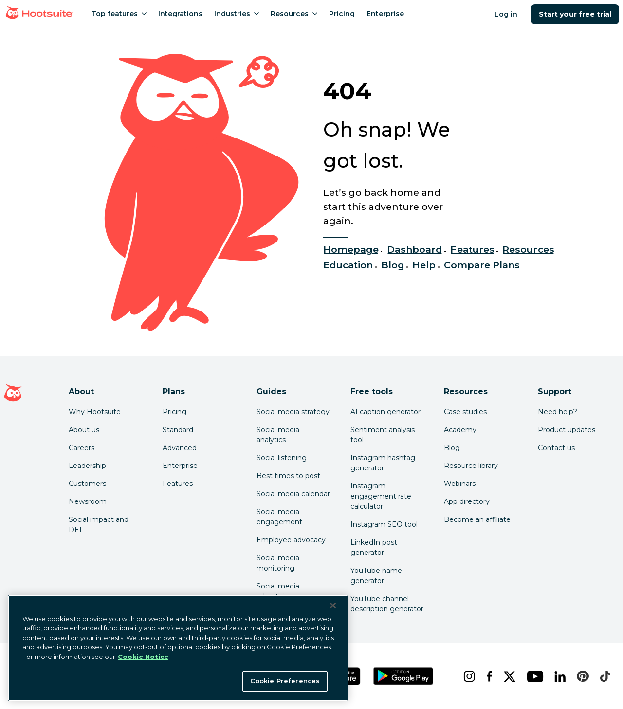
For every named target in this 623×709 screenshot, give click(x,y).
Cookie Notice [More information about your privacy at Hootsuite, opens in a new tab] (143, 656)
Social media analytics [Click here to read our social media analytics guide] (278, 434)
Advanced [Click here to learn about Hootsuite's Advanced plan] (180, 447)
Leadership (87, 465)
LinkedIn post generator (373, 547)
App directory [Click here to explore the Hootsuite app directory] (467, 501)
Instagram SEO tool (384, 524)
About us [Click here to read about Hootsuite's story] (84, 429)
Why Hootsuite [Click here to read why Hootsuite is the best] (95, 411)
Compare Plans (482, 265)
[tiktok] (603, 676)
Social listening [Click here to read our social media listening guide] (282, 457)
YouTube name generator (376, 575)
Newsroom (88, 501)
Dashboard (414, 249)
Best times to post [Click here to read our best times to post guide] (288, 475)
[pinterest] (580, 676)
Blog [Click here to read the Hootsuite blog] (452, 447)
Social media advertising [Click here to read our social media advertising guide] (278, 591)
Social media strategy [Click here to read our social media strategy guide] (293, 411)
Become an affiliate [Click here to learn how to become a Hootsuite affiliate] (477, 519)
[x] (507, 676)
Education (348, 265)
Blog (392, 265)
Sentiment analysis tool (382, 434)
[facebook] (487, 676)
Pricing (174, 411)
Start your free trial (575, 14)
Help (424, 265)
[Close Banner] (333, 605)
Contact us (556, 447)
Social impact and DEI (98, 524)
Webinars (460, 483)
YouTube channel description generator (386, 603)
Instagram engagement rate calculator (380, 496)
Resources (528, 249)
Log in (506, 14)
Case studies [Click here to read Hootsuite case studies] (465, 411)
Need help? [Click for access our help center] (557, 411)
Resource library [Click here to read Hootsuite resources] (471, 465)
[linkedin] (558, 676)
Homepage (351, 249)
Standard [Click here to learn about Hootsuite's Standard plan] (178, 429)
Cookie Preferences (285, 681)
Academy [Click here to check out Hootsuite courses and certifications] (460, 429)
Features (472, 249)
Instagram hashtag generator (382, 462)
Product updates (566, 429)
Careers (81, 447)
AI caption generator (385, 411)
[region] (178, 648)
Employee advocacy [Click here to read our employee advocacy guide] (291, 540)
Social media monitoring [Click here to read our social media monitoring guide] (278, 562)
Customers (87, 483)
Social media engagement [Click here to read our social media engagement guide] (279, 516)
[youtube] (533, 676)
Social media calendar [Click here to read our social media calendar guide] (293, 493)
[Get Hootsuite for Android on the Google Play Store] (403, 676)
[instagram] (467, 676)
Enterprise (180, 465)
